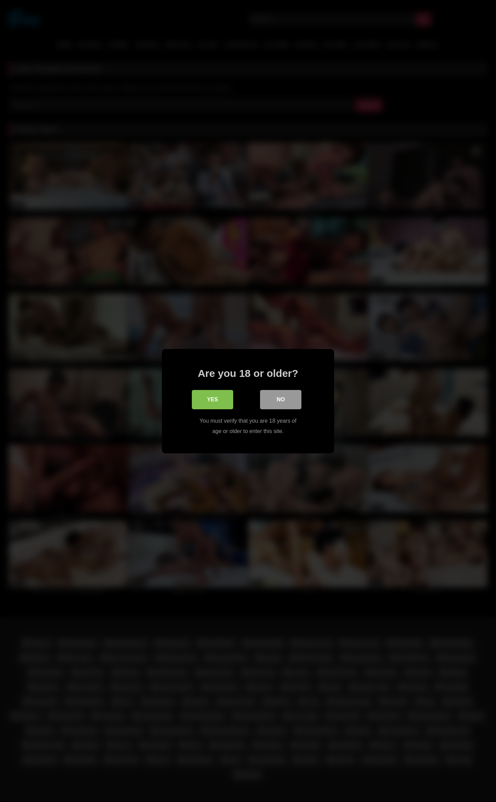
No (281, 399)
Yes (212, 399)
